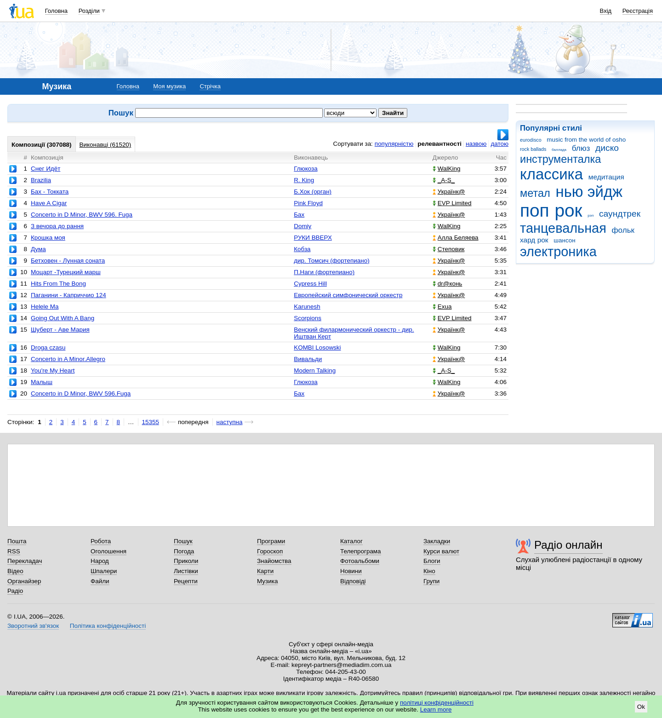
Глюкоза (305, 168)
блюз (581, 148)
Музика (267, 581)
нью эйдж (589, 191)
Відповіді (353, 581)
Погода (184, 551)
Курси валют (441, 551)
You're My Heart (52, 370)
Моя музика (169, 86)
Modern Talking (315, 370)
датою (499, 143)
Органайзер (24, 581)
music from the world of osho (586, 139)
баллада (559, 150)
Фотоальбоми (359, 560)
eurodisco (531, 140)
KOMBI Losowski (317, 347)
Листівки (186, 571)
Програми (271, 541)
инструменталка (560, 159)
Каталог (351, 541)
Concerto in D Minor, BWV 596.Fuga (81, 393)
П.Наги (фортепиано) (324, 272)
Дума (38, 249)
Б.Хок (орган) (312, 191)
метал (535, 193)
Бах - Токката (49, 191)
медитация (606, 177)
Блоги (431, 560)
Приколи (186, 560)
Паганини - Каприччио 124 (68, 295)
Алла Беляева (456, 237)
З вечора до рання (57, 226)
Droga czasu (48, 347)
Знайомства (274, 560)
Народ (100, 560)
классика (551, 174)
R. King (304, 180)
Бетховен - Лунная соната (68, 260)
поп (534, 210)
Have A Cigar (49, 203)
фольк (623, 230)
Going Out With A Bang (62, 318)
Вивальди (308, 359)
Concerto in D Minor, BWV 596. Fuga (81, 214)
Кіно (429, 571)
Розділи (89, 10)
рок (568, 210)
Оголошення (108, 551)
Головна (56, 10)
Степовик (448, 249)
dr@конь (447, 283)
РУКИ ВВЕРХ (313, 237)
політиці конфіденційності (437, 702)
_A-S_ (444, 180)
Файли (100, 581)
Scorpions (307, 318)
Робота (101, 541)
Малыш (41, 382)
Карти (265, 571)
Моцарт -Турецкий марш (66, 272)
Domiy (302, 226)
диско (607, 148)
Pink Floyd (308, 203)
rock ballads (533, 149)
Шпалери (104, 571)
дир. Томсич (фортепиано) (331, 260)
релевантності (439, 143)
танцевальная (563, 228)
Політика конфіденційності (108, 625)
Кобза (302, 249)
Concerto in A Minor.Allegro (68, 359)
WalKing (447, 168)
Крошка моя (48, 237)
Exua (442, 306)
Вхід (606, 10)
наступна (230, 422)
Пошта (16, 541)
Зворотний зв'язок (33, 625)
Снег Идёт (45, 168)
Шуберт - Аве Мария (60, 329)
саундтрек (619, 213)
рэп (591, 215)
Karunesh (307, 306)
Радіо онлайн (568, 545)
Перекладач (24, 560)
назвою (476, 143)
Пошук (183, 541)
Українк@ (449, 191)
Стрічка (210, 86)
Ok (641, 706)
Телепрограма (360, 551)
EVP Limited (452, 203)
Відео (15, 571)
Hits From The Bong (58, 283)
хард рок (534, 240)
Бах (299, 214)
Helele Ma (45, 306)
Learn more (436, 709)
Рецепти (186, 581)
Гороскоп (270, 551)
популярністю (394, 143)
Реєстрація (637, 10)
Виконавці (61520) (105, 144)
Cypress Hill (310, 283)
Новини (351, 571)
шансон (564, 240)
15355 (150, 422)
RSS (13, 551)
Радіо (15, 590)
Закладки (436, 541)
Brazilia (41, 180)
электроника (558, 251)
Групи (431, 581)
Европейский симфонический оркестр (348, 295)
